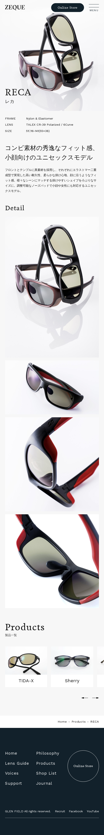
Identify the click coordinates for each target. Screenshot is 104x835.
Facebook (76, 811)
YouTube (93, 811)
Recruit (60, 811)
